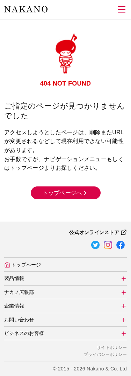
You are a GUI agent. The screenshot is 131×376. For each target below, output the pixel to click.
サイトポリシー (112, 347)
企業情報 (14, 306)
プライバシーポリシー (105, 354)
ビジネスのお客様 (24, 333)
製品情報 (14, 278)
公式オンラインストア (98, 232)
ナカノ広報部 (19, 292)
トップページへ (66, 192)
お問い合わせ (19, 319)
